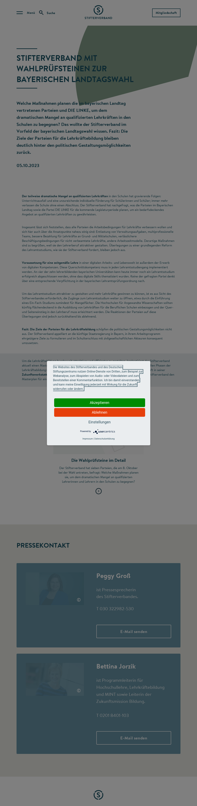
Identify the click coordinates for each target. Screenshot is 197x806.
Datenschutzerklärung (104, 439)
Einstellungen (99, 422)
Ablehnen (99, 412)
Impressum (87, 439)
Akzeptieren (99, 402)
